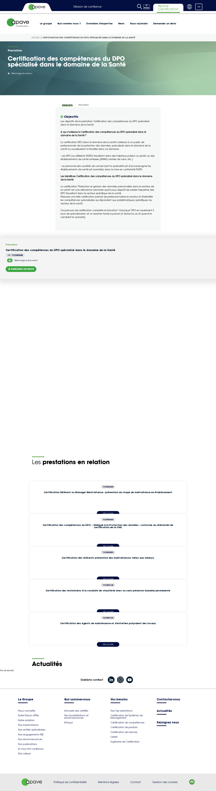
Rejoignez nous (168, 722)
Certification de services (124, 732)
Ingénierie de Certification (125, 741)
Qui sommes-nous (77, 699)
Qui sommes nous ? (69, 23)
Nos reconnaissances (30, 739)
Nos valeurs (24, 753)
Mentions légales (108, 782)
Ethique (68, 722)
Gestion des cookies (165, 782)
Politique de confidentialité (70, 782)
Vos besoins (119, 699)
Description (83, 105)
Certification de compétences (127, 722)
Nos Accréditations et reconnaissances (76, 716)
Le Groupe (25, 699)
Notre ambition (26, 720)
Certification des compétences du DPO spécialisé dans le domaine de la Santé (89, 37)
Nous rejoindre (139, 23)
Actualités (164, 711)
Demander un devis (164, 23)
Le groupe (46, 23)
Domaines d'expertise (99, 23)
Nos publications (27, 744)
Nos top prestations (122, 710)
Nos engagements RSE (30, 734)
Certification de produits (124, 727)
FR (199, 7)
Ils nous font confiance (30, 748)
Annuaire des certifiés (76, 710)
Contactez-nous (168, 699)
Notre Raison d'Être (28, 715)
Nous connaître (26, 710)
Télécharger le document (22, 260)
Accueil (35, 37)
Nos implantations (28, 725)
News (121, 23)
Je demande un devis (21, 269)
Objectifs (67, 105)
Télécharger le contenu (20, 73)
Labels (114, 736)
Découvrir (108, 644)
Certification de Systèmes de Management (127, 716)
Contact (135, 782)
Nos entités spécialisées (31, 729)
